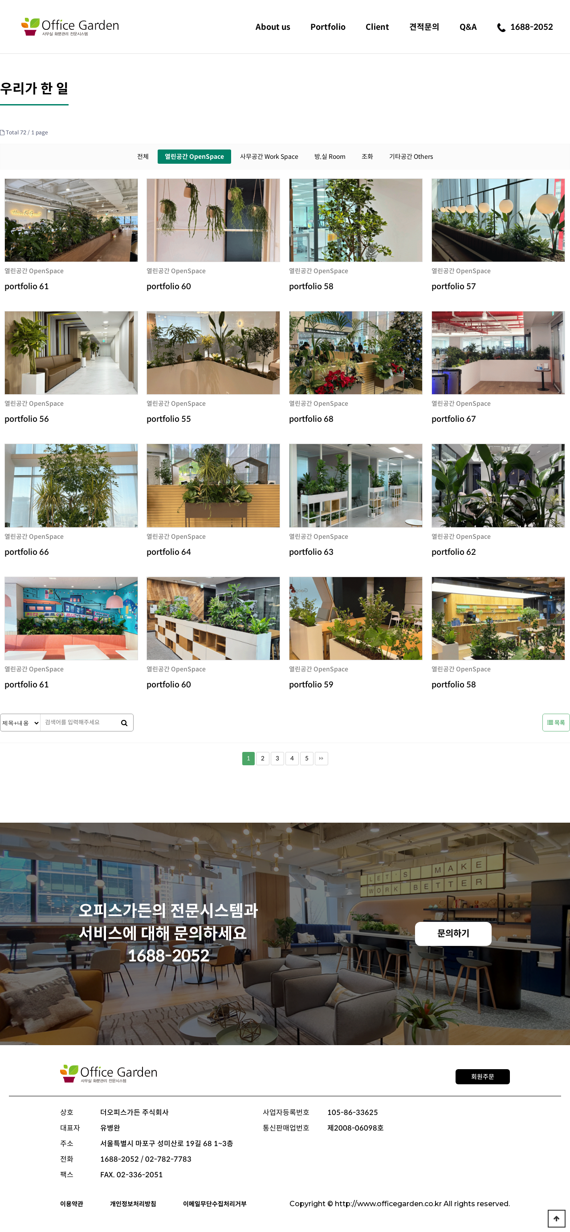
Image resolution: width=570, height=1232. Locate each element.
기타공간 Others (411, 157)
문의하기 (453, 933)
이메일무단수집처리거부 (215, 1204)
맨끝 (321, 758)
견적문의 (424, 27)
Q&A (468, 27)
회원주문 (482, 1077)
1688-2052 (525, 27)
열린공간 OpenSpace (194, 157)
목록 (556, 723)
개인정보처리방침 (133, 1204)
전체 (143, 157)
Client (377, 27)
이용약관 (71, 1204)
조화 (367, 157)
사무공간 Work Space (269, 157)
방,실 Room (330, 157)
